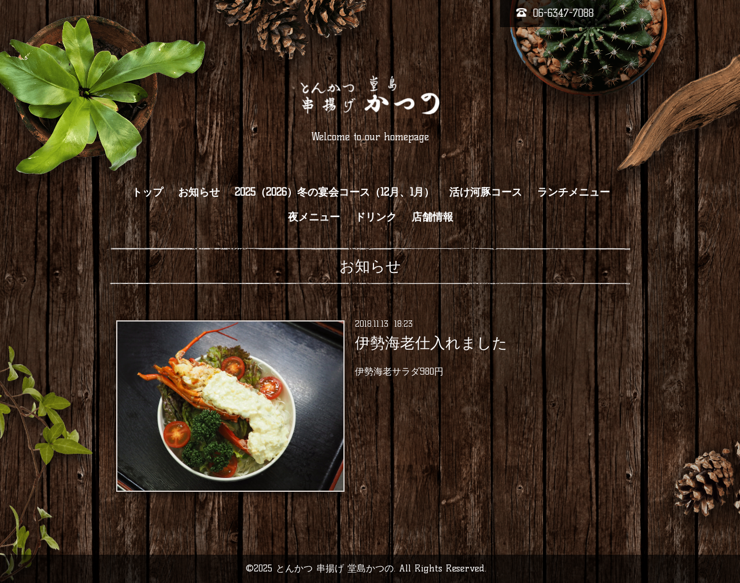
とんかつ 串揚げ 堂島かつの (335, 568)
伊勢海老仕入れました (431, 343)
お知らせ (199, 192)
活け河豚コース (485, 192)
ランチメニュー (573, 192)
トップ (147, 192)
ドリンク (376, 217)
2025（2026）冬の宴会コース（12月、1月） (334, 192)
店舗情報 (432, 217)
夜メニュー (314, 217)
